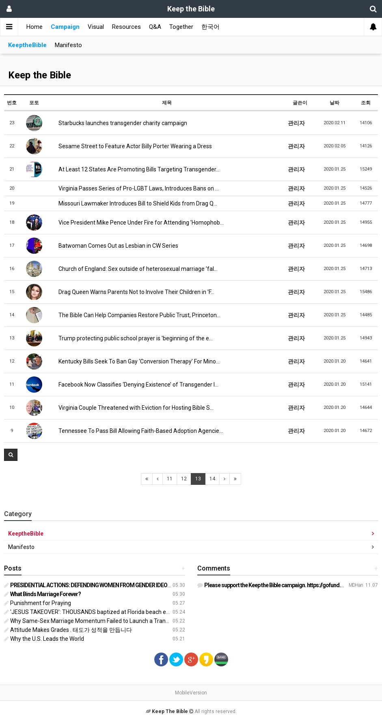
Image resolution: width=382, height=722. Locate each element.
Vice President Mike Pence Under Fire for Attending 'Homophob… (138, 222)
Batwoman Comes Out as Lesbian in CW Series (115, 245)
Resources (126, 26)
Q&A (155, 26)
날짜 (334, 103)
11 (170, 479)
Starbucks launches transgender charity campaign (119, 123)
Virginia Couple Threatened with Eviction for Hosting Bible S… (133, 407)
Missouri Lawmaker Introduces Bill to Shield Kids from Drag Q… (134, 203)
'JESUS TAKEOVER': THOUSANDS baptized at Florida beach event (90, 612)
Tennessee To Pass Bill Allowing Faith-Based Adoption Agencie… (137, 431)
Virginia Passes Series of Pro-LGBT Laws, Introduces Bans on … (135, 188)
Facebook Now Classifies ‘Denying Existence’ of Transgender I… (135, 384)
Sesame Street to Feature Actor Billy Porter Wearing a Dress (132, 146)
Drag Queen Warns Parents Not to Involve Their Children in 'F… (133, 292)
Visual (96, 26)
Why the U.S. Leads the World (44, 639)
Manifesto (68, 45)
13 (198, 479)
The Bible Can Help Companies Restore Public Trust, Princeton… (136, 315)
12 (184, 479)
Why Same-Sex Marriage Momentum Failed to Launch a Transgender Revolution (109, 621)
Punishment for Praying (37, 603)
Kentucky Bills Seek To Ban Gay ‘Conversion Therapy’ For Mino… (136, 361)
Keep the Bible (39, 75)
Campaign (65, 26)
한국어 (210, 26)
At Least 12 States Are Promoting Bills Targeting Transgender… (136, 169)
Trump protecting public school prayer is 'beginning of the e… (132, 338)
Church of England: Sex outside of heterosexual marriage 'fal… (135, 269)
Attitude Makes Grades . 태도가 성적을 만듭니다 (68, 630)
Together (181, 26)
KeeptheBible (27, 45)
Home (34, 26)
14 (212, 479)
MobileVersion (191, 693)
